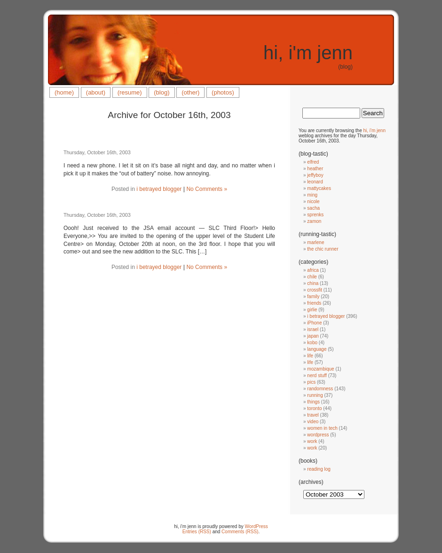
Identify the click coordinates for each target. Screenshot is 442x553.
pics (311, 382)
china (312, 283)
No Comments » (206, 189)
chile (312, 276)
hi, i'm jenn (308, 52)
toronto (314, 408)
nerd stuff (317, 375)
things (313, 401)
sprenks (315, 214)
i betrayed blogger (159, 189)
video (312, 421)
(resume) (130, 92)
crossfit (314, 289)
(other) (190, 92)
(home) (64, 92)
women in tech (322, 428)
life (310, 355)
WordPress (256, 526)
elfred (313, 162)
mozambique (320, 368)
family (313, 296)
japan (312, 336)
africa (312, 270)
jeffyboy (315, 175)
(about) (95, 92)
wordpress (318, 434)
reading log (318, 469)
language (316, 349)
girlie (312, 309)
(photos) (223, 92)
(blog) (161, 92)
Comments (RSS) (239, 531)
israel (312, 329)
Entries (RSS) (196, 531)
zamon (314, 221)
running (315, 395)
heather (315, 168)
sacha (313, 208)
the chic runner (322, 249)
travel (312, 415)
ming (312, 195)
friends (314, 303)
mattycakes (319, 188)
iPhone (314, 322)
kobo (312, 342)
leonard (315, 181)
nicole (313, 201)
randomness (320, 388)
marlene (315, 242)
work (312, 441)
